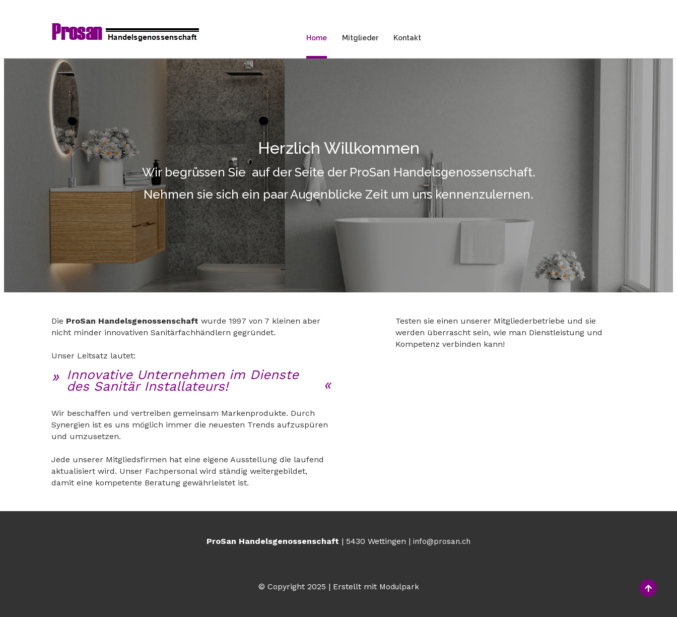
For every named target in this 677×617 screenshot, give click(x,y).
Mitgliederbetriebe (443, 372)
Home (316, 38)
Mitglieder (360, 38)
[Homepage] (125, 33)
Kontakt (407, 38)
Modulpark (399, 586)
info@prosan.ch (441, 541)
